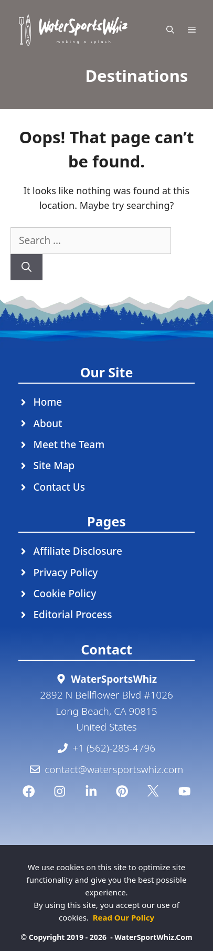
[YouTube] (184, 791)
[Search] (26, 267)
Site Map (54, 465)
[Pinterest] (122, 791)
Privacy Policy (66, 572)
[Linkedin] (91, 791)
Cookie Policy (65, 593)
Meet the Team (69, 444)
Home (48, 402)
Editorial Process (73, 614)
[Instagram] (59, 791)
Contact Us (60, 487)
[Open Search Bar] (170, 30)
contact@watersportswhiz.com (114, 769)
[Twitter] (153, 791)
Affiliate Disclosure (78, 551)
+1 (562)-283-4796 (113, 748)
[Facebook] (28, 791)
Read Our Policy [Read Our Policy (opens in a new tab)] (123, 917)
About (48, 423)
